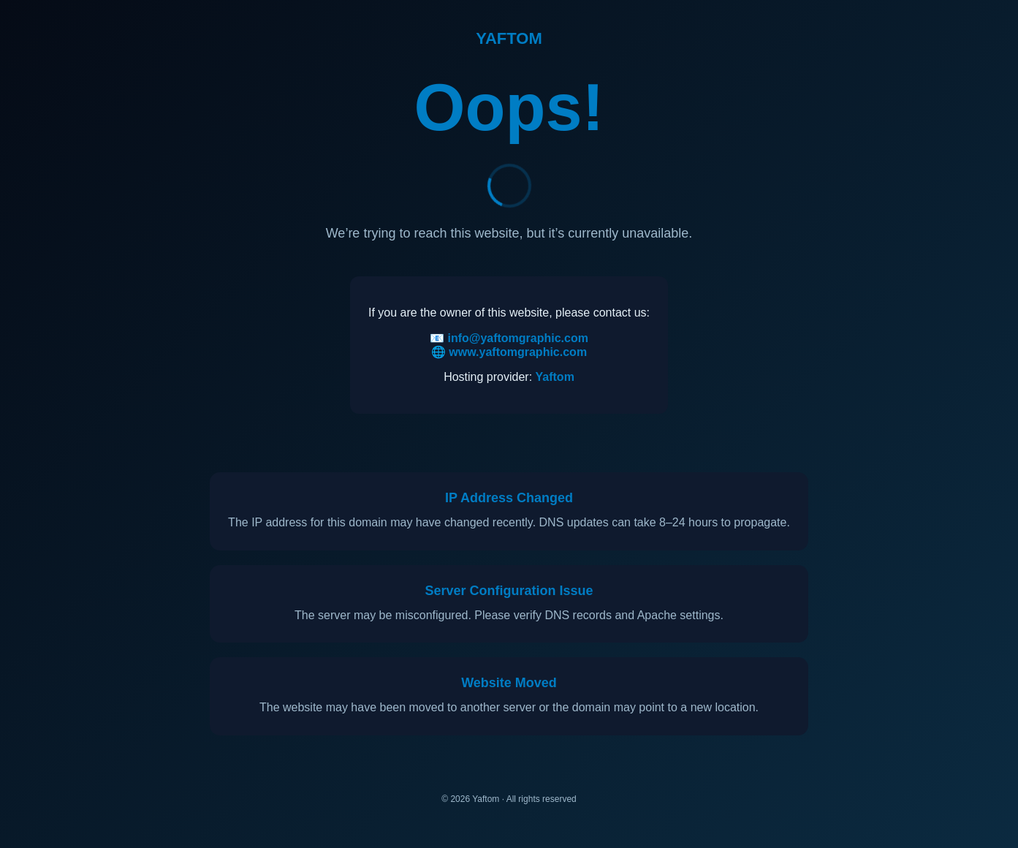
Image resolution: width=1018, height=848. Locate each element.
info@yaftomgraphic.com (517, 338)
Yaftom (555, 377)
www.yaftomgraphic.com (518, 352)
